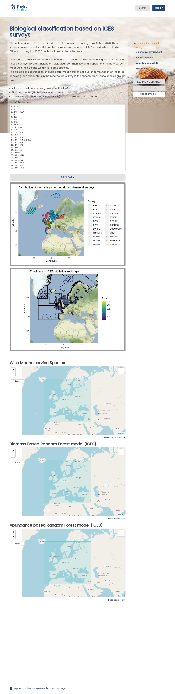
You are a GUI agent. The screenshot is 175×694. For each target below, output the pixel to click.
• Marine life (141, 69)
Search (142, 8)
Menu (158, 8)
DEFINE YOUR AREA (149, 81)
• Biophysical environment (148, 52)
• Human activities (144, 57)
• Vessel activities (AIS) (146, 63)
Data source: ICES (117, 518)
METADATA (67, 177)
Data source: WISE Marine (113, 437)
